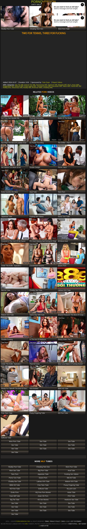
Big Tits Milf (19, 85)
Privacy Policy (55, 521)
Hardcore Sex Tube (71, 500)
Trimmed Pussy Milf (43, 86)
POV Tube (71, 496)
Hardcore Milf (52, 85)
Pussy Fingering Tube (71, 485)
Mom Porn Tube (14, 441)
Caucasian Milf (56, 86)
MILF (69, 85)
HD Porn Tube (15, 489)
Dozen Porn (43, 478)
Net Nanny (82, 524)
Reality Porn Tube (14, 467)
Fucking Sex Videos (71, 474)
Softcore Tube (43, 489)
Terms (47, 521)
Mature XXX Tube (71, 481)
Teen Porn (14, 474)
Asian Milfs (75, 85)
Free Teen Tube (43, 485)
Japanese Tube (43, 474)
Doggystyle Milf (8, 86)
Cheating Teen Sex (43, 467)
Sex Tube (43, 441)
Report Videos (57, 82)
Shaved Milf (19, 86)
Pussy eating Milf (30, 86)
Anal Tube (71, 470)
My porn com (71, 489)
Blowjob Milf (62, 85)
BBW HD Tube (15, 485)
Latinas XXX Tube (43, 481)
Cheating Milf (47, 87)
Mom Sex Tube (14, 470)
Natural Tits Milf (29, 85)
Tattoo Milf (66, 86)
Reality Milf (27, 87)
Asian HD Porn (43, 496)
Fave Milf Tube (15, 496)
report (26, 115)
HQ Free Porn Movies (43, 492)
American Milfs (37, 87)
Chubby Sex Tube (14, 481)
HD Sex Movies (43, 500)
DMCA (63, 521)
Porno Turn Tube (15, 478)
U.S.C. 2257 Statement (73, 521)
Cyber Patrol (72, 524)
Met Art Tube (71, 478)
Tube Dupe (46, 82)
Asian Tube (71, 492)
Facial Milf (74, 86)
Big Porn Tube (43, 470)
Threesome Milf (41, 85)
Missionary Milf (17, 87)
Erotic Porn (15, 492)
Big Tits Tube (14, 500)
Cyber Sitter (44, 526)
